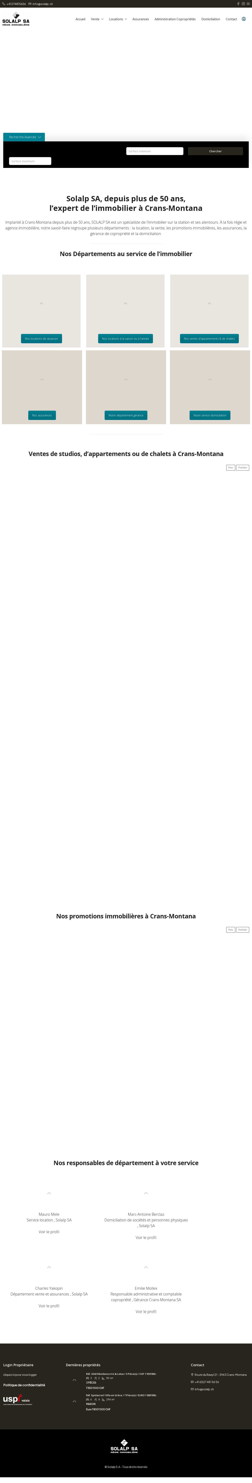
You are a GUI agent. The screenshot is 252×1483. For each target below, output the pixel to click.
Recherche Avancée (25, 137)
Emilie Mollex (42, 1288)
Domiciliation (210, 19)
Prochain (242, 467)
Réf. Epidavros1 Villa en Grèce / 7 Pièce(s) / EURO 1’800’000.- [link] (121, 1401)
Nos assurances (42, 415)
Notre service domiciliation (210, 415)
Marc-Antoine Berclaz (126, 1214)
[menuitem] (244, 19)
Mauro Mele (42, 1214)
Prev (230, 467)
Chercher (215, 151)
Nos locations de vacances (41, 338)
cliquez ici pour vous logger (20, 1380)
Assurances (140, 19)
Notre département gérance (126, 415)
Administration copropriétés (175, 19)
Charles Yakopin (209, 1214)
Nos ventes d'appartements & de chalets (209, 338)
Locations (116, 19)
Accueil (80, 19)
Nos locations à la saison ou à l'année (125, 338)
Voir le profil (42, 1231)
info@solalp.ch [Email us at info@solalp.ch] (204, 1395)
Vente (95, 19)
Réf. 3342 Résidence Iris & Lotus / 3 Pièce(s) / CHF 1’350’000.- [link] (121, 1379)
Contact (231, 19)
